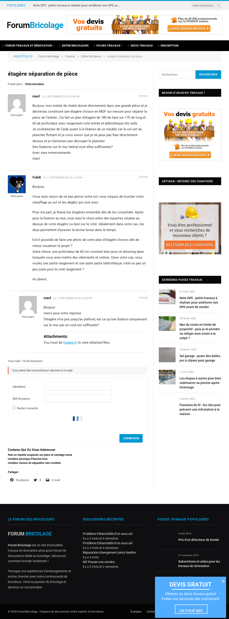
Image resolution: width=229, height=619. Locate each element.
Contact (151, 611)
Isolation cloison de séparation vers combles (34, 463)
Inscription (168, 45)
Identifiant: (19, 386)
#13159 (143, 177)
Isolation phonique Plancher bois (27, 459)
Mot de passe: (21, 398)
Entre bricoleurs (74, 45)
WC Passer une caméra (99, 562)
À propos (136, 611)
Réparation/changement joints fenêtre (109, 552)
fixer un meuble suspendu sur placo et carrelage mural (40, 454)
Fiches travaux (107, 45)
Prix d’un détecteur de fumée (198, 540)
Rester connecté (27, 408)
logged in (70, 343)
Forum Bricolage (48, 56)
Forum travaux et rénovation (27, 45)
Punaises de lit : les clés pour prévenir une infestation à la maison (200, 409)
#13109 (143, 96)
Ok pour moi (191, 611)
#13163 (143, 297)
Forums (70, 56)
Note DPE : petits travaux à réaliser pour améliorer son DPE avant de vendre (78, 5)
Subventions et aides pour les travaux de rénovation (199, 564)
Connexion (131, 438)
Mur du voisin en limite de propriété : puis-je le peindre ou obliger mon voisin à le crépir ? (200, 331)
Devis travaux (140, 45)
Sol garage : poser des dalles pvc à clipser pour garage (200, 358)
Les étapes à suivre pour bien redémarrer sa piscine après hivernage (200, 383)
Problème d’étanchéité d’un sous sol (107, 533)
